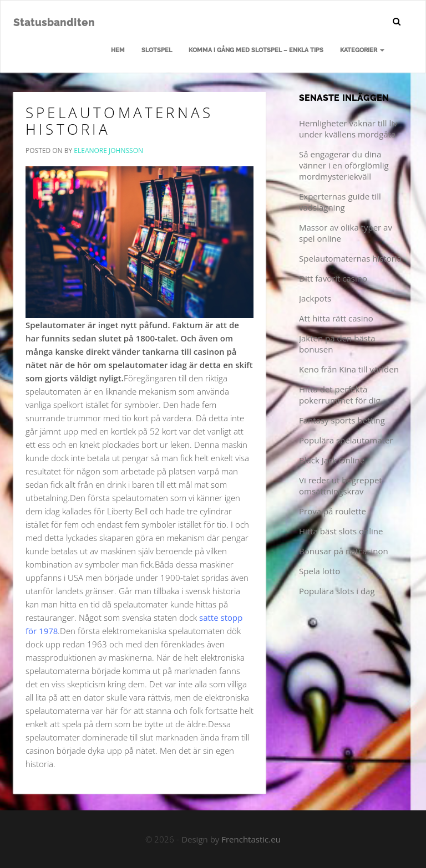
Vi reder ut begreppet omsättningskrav (340, 485)
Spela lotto (319, 570)
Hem (118, 50)
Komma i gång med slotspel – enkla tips (256, 50)
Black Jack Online (331, 460)
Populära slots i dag (337, 590)
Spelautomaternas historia (119, 121)
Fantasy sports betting (342, 420)
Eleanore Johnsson (108, 150)
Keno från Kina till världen (349, 369)
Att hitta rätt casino (336, 318)
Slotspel (156, 50)
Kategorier (362, 50)
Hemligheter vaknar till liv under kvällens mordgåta (348, 129)
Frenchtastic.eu (251, 839)
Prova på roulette (332, 511)
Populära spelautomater (346, 440)
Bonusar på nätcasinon (343, 550)
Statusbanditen (54, 22)
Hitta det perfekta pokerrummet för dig (340, 395)
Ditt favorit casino (333, 278)
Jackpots (315, 298)
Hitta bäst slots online (341, 531)
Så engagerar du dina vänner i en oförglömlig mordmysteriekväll (344, 165)
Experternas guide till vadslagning (340, 202)
